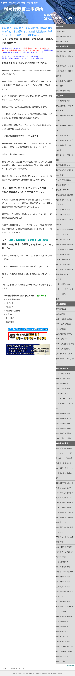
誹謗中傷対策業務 (63, 254)
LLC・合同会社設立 (64, 324)
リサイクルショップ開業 (64, 406)
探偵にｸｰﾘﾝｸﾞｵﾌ (62, 190)
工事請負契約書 (62, 562)
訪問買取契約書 (62, 384)
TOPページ (60, 31)
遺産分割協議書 (62, 626)
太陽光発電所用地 (63, 567)
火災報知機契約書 (63, 601)
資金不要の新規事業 (64, 448)
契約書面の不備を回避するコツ (64, 529)
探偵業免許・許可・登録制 (64, 157)
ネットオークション (64, 398)
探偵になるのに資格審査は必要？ (64, 172)
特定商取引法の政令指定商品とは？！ (64, 520)
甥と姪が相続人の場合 (64, 646)
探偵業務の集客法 (63, 135)
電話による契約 (62, 234)
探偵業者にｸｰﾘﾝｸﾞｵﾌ (64, 185)
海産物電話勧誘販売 (64, 616)
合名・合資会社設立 (64, 319)
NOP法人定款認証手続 (65, 344)
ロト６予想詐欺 (62, 661)
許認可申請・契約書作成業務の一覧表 (64, 39)
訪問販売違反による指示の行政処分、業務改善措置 (64, 71)
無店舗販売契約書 (63, 582)
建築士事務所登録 (63, 413)
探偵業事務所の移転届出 (64, 128)
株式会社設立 (61, 309)
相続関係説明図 (62, 631)
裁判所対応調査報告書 (64, 244)
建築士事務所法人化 (64, 418)
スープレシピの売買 (64, 453)
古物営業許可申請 (63, 374)
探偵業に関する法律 (64, 239)
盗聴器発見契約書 (63, 210)
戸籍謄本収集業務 (63, 641)
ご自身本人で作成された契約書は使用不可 (64, 495)
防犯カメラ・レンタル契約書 (64, 222)
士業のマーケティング (64, 289)
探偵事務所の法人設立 (64, 140)
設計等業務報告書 (63, 423)
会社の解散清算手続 (64, 334)
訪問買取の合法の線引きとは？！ (64, 594)
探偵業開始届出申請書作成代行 (64, 108)
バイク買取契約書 (63, 389)
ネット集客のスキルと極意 (64, 296)
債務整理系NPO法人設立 (65, 361)
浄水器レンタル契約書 (64, 572)
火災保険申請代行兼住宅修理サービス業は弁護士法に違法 (64, 552)
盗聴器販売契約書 (63, 215)
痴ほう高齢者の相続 (64, 651)
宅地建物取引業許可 (64, 433)
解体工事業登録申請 (64, 428)
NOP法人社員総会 (63, 349)
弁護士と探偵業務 (63, 264)
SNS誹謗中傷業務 (63, 259)
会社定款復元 (61, 314)
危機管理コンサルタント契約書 (64, 202)
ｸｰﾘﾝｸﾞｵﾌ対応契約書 (64, 458)
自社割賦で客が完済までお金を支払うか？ (64, 485)
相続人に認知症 (62, 656)
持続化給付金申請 (63, 91)
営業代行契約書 (62, 621)
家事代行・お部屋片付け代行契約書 (64, 609)
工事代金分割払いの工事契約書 (64, 539)
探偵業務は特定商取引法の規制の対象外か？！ (64, 274)
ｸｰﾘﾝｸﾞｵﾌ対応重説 (63, 180)
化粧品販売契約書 (63, 577)
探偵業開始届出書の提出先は (64, 118)
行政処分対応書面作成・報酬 (64, 83)
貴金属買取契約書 (63, 587)
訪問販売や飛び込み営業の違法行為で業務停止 (64, 56)
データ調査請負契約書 (64, 249)
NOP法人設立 (61, 339)
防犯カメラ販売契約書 (64, 229)
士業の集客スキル (63, 284)
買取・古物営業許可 (64, 379)
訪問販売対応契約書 (64, 463)
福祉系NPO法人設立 (64, 354)
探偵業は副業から (63, 165)
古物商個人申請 (62, 394)
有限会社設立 (61, 329)
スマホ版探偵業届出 (64, 101)
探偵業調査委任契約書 (64, 195)
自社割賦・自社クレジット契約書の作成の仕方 (64, 473)
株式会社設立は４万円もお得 (64, 147)
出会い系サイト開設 (64, 438)
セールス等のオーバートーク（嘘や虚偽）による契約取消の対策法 (64, 507)
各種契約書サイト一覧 (17, 668)
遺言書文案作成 (62, 636)
